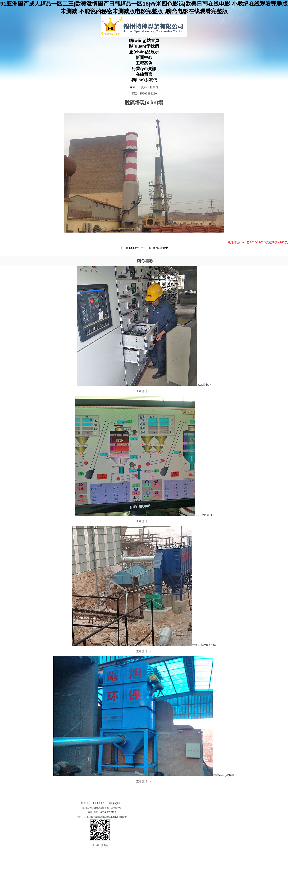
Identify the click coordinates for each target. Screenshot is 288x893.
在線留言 (144, 74)
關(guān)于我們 (144, 46)
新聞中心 (144, 57)
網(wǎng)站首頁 (144, 40)
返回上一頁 (137, 87)
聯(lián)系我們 (144, 80)
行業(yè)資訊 (144, 68)
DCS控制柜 (136, 248)
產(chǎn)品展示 (144, 52)
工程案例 (144, 63)
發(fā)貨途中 (160, 248)
